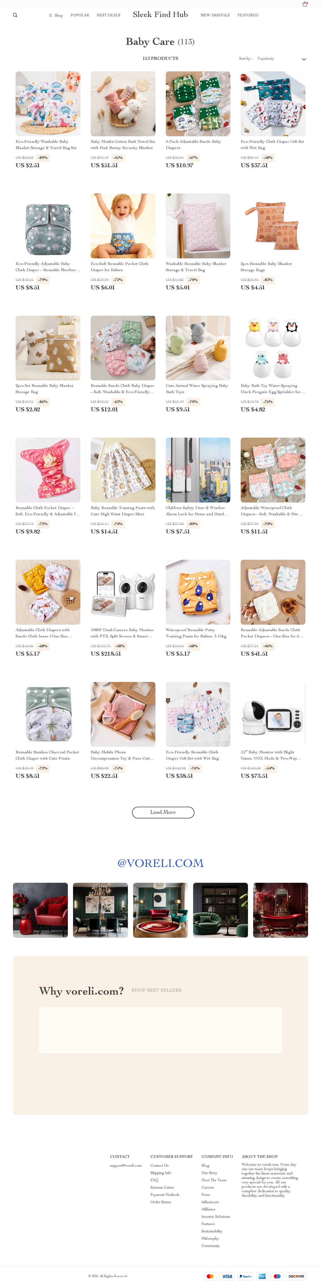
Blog (205, 1166)
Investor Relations (215, 1217)
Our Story (209, 1173)
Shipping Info (160, 1173)
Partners (208, 1224)
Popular (80, 15)
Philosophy (210, 1239)
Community (210, 1246)
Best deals (108, 15)
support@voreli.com (126, 1166)
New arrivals (215, 15)
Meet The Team (214, 1180)
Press (205, 1195)
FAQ (154, 1180)
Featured (248, 15)
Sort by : (245, 59)
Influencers (210, 1202)
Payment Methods (164, 1195)
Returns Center (162, 1188)
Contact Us (159, 1166)
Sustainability (211, 1231)
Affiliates (208, 1210)
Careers (207, 1188)
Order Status (160, 1202)
